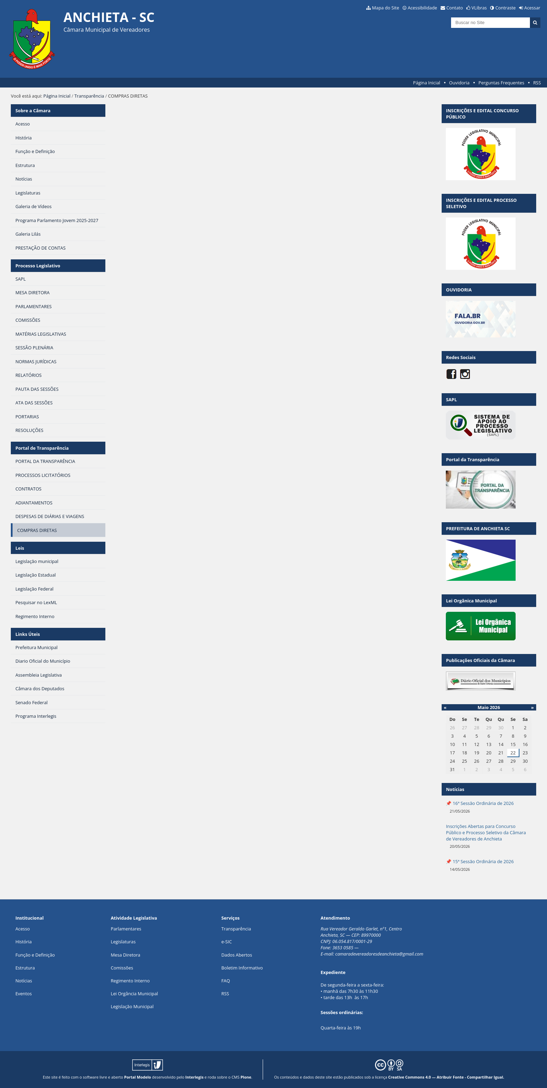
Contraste (505, 8)
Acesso (22, 929)
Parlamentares (126, 929)
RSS (537, 82)
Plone (245, 1077)
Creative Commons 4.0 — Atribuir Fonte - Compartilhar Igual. (446, 1077)
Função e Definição (35, 955)
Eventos (23, 993)
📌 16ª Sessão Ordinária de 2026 (480, 803)
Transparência (89, 96)
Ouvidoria (459, 82)
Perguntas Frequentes (501, 82)
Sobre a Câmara (33, 110)
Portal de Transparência (42, 448)
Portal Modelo (137, 1077)
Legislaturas (123, 941)
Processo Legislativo (37, 266)
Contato (455, 8)
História (23, 941)
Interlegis (194, 1077)
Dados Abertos (236, 955)
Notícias (23, 980)
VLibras (479, 8)
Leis (19, 548)
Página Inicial (426, 82)
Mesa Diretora (125, 955)
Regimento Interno (130, 980)
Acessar (532, 8)
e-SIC (226, 941)
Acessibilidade (422, 8)
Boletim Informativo (242, 968)
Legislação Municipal (132, 1006)
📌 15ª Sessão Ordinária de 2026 (480, 861)
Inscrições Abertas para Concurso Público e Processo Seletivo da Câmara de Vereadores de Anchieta (486, 832)
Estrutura (25, 968)
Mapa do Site (385, 8)
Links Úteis (27, 634)
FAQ (225, 980)
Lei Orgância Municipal (134, 993)
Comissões (122, 968)
